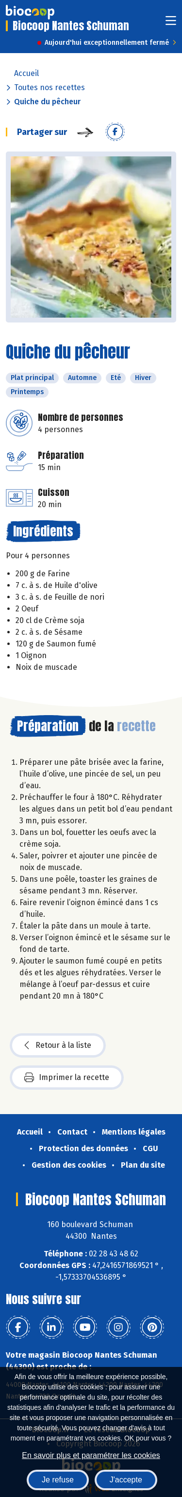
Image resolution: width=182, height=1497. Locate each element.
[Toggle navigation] (170, 24)
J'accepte (126, 1480)
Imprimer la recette (66, 1077)
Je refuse (58, 1480)
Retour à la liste (57, 1045)
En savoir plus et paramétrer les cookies (91, 1455)
